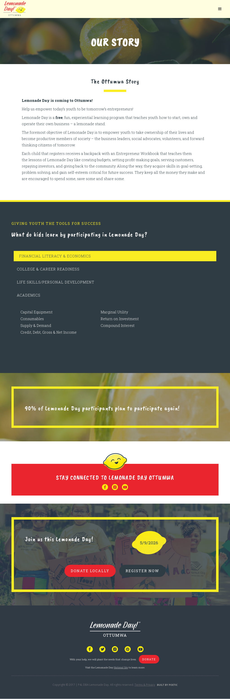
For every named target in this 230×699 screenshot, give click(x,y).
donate (149, 659)
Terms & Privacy (145, 685)
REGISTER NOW (142, 570)
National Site (121, 667)
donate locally (90, 570)
